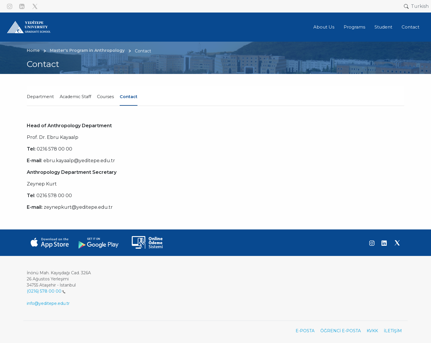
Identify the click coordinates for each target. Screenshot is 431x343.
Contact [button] (410, 27)
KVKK (372, 330)
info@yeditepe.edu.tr (48, 303)
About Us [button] (323, 27)
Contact (128, 96)
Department (40, 96)
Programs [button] (354, 27)
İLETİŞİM (393, 330)
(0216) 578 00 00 (46, 291)
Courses (105, 96)
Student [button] (383, 27)
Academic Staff (75, 96)
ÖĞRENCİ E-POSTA (340, 330)
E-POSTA (305, 330)
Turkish (420, 6)
